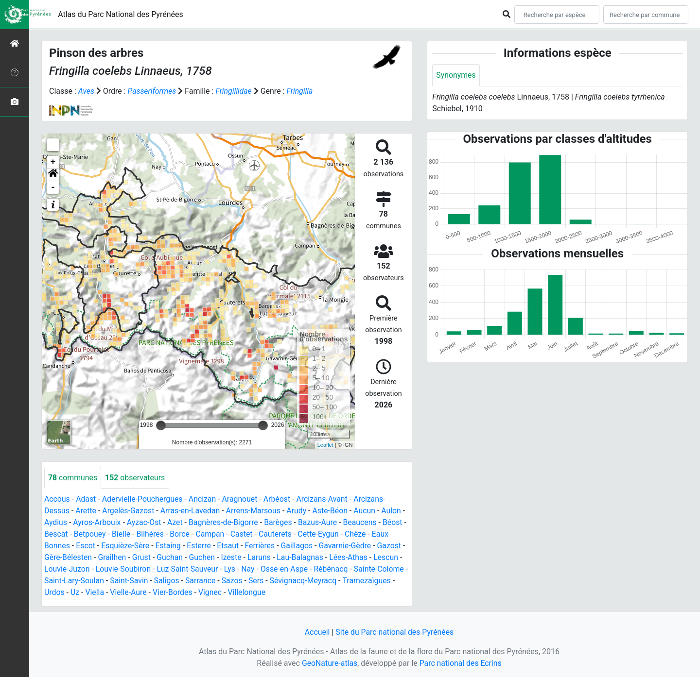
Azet (176, 522)
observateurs (135, 477)
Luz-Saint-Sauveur (189, 569)
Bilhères (155, 534)
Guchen (203, 557)
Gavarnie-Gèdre (347, 546)
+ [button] (53, 162)
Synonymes (456, 75)
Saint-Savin (134, 581)
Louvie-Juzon (67, 569)
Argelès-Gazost (129, 511)
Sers (262, 581)
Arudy (299, 511)
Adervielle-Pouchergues (143, 499)
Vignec (212, 592)
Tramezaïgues (374, 581)
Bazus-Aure (320, 522)
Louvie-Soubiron (124, 569)
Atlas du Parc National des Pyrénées (120, 14)
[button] (53, 175)
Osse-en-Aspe (286, 569)
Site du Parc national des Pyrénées (395, 632)
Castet (247, 534)
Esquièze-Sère (126, 546)
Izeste (233, 557)
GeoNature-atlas (329, 663)
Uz (74, 592)
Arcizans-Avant (325, 499)
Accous (57, 499)
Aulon (394, 511)
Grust (142, 557)
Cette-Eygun (325, 534)
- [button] (53, 187)
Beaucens (363, 522)
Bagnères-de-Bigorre (225, 522)
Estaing (169, 546)
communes (73, 477)
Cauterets (281, 534)
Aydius (56, 522)
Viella (95, 592)
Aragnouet (242, 499)
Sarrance (206, 581)
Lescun (389, 557)
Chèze (362, 534)
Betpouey (94, 534)
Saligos (172, 581)
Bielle (126, 534)
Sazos (238, 581)
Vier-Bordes (174, 592)
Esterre (200, 546)
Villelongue (248, 592)
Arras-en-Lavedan (191, 511)
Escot (86, 546)
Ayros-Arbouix (97, 522)
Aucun (368, 511)
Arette (86, 511)
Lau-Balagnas (302, 557)
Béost (396, 522)
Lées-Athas (351, 557)
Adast (86, 499)
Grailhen (113, 557)
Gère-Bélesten (68, 557)
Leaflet (325, 445)
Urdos (54, 592)
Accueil (316, 632)
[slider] (161, 425)
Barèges (280, 522)
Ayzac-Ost (145, 522)
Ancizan (204, 499)
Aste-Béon (332, 511)
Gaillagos (299, 546)
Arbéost (279, 499)
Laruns (261, 557)
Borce (185, 534)
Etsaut (230, 546)
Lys (231, 569)
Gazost (392, 546)
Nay (250, 569)
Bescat (60, 534)
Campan (215, 534)
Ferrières (261, 546)
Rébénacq (333, 569)
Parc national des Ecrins (460, 663)
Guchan (171, 557)
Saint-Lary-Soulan (78, 581)
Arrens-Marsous (255, 511)
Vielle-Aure (129, 592)
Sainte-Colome (382, 569)
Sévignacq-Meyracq (310, 581)
